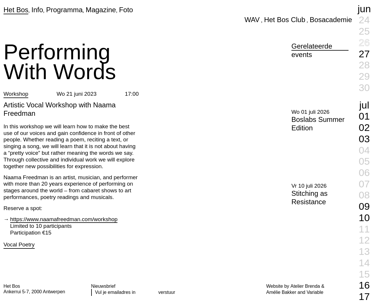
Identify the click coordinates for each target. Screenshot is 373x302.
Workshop (15, 94)
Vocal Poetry (19, 244)
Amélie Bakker (281, 292)
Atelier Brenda (305, 286)
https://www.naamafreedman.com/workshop (64, 219)
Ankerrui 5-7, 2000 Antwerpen (34, 291)
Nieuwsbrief (103, 286)
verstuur (166, 292)
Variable (315, 292)
